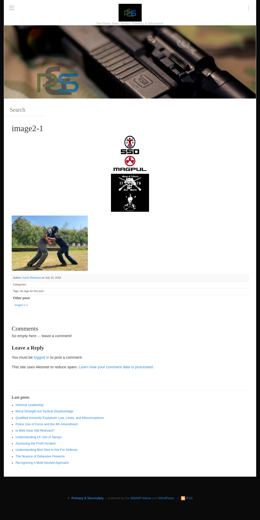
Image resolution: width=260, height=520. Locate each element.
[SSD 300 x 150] (130, 145)
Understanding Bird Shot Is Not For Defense (46, 450)
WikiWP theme (141, 498)
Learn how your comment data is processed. (116, 367)
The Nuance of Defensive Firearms (40, 456)
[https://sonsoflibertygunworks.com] (130, 183)
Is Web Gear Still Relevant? (34, 430)
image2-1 (19, 305)
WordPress (166, 498)
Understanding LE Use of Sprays (38, 437)
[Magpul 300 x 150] (130, 164)
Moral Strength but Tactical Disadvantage (44, 411)
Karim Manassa (31, 277)
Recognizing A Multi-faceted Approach (42, 463)
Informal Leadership (29, 405)
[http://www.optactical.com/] (130, 202)
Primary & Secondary (88, 498)
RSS (189, 498)
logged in (41, 357)
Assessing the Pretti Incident (35, 443)
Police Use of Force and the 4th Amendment (46, 424)
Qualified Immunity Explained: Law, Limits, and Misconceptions (59, 418)
